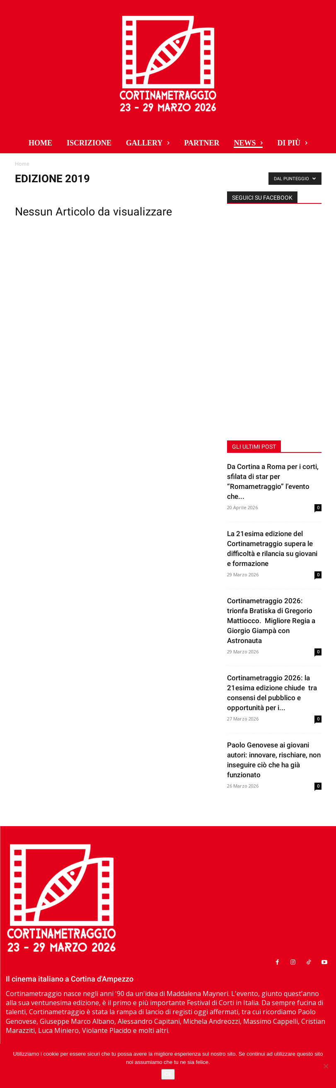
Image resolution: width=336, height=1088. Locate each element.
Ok (168, 1074)
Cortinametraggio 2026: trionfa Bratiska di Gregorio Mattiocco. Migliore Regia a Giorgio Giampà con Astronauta (271, 621)
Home (22, 163)
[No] (325, 1066)
